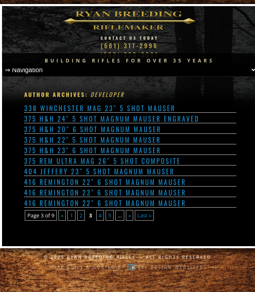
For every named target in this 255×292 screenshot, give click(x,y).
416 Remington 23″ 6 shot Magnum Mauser (105, 193)
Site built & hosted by (127, 267)
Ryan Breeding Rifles (101, 257)
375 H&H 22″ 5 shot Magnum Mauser (92, 140)
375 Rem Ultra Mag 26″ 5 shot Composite (102, 161)
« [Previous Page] (62, 215)
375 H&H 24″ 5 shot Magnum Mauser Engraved (111, 119)
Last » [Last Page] (144, 215)
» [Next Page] (129, 215)
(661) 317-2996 (129, 45)
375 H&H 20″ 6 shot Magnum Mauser (92, 129)
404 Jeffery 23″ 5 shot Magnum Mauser (99, 171)
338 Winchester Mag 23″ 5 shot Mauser (99, 108)
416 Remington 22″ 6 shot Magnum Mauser (105, 182)
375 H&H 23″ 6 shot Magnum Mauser (92, 150)
